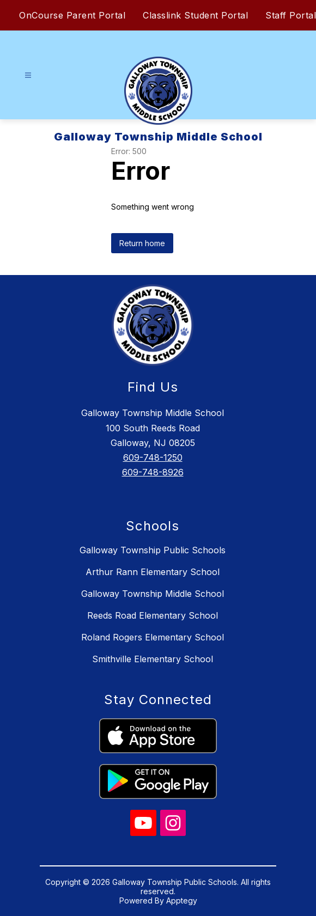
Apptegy (181, 900)
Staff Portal (290, 15)
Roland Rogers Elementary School (152, 637)
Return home (142, 243)
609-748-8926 (153, 472)
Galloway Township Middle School (152, 593)
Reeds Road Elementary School (152, 615)
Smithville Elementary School (152, 659)
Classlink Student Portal (195, 15)
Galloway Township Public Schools (153, 550)
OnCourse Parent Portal (72, 15)
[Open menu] (28, 75)
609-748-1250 (153, 457)
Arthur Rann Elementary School (153, 571)
